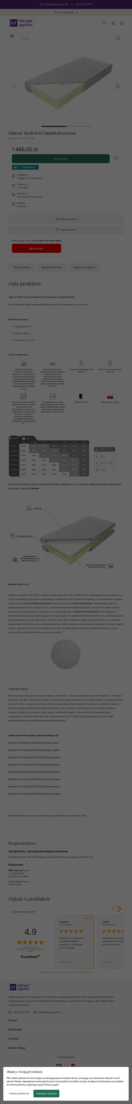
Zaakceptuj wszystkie (46, 1093)
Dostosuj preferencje (19, 1093)
